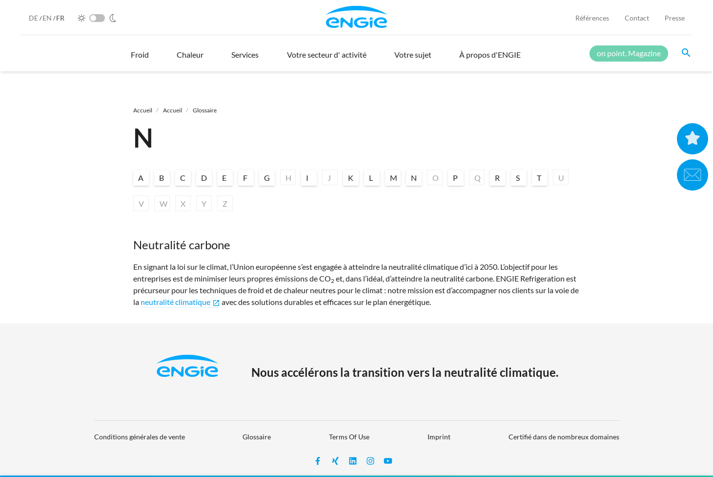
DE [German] (34, 18)
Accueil (142, 110)
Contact (637, 18)
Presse (675, 18)
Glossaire (205, 110)
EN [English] (47, 18)
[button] (140, 59)
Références (592, 18)
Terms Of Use (349, 437)
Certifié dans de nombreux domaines (564, 437)
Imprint (439, 437)
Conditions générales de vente (139, 437)
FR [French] (60, 18)
